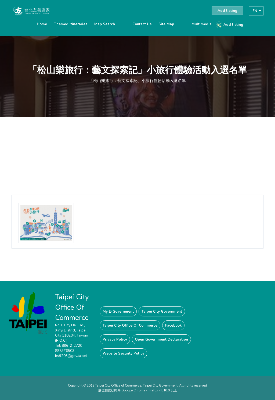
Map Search (104, 24)
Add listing (227, 10)
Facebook (173, 325)
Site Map (166, 24)
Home (42, 24)
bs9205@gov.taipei (71, 355)
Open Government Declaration (161, 339)
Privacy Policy (115, 339)
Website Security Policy (123, 353)
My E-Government (118, 311)
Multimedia (201, 24)
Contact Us (141, 24)
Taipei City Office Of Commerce (130, 325)
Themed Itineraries (70, 24)
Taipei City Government (162, 311)
